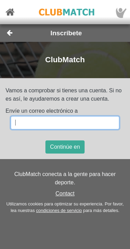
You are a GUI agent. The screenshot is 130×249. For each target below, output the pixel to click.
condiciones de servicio (59, 210)
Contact (65, 193)
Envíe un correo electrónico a (42, 111)
